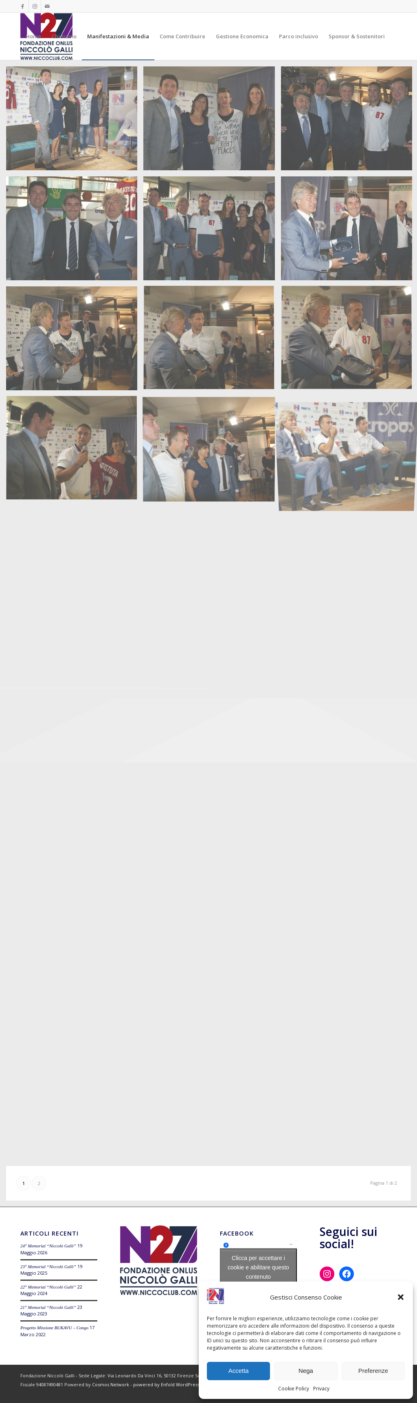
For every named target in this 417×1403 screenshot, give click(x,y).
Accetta (238, 1370)
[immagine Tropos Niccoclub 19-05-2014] (74, 121)
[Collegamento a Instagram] (35, 6)
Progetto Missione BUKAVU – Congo (54, 1327)
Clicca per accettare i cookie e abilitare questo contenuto (258, 1267)
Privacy (321, 1388)
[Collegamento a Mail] (47, 6)
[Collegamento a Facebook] (23, 6)
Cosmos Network (110, 1384)
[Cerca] (60, 83)
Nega (305, 1370)
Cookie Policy (293, 1388)
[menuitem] (33, 36)
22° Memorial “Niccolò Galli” (48, 1286)
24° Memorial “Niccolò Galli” (48, 1245)
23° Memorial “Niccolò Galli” (48, 1266)
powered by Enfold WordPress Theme (175, 1384)
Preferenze (373, 1370)
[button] (401, 1297)
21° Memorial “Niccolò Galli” (48, 1307)
